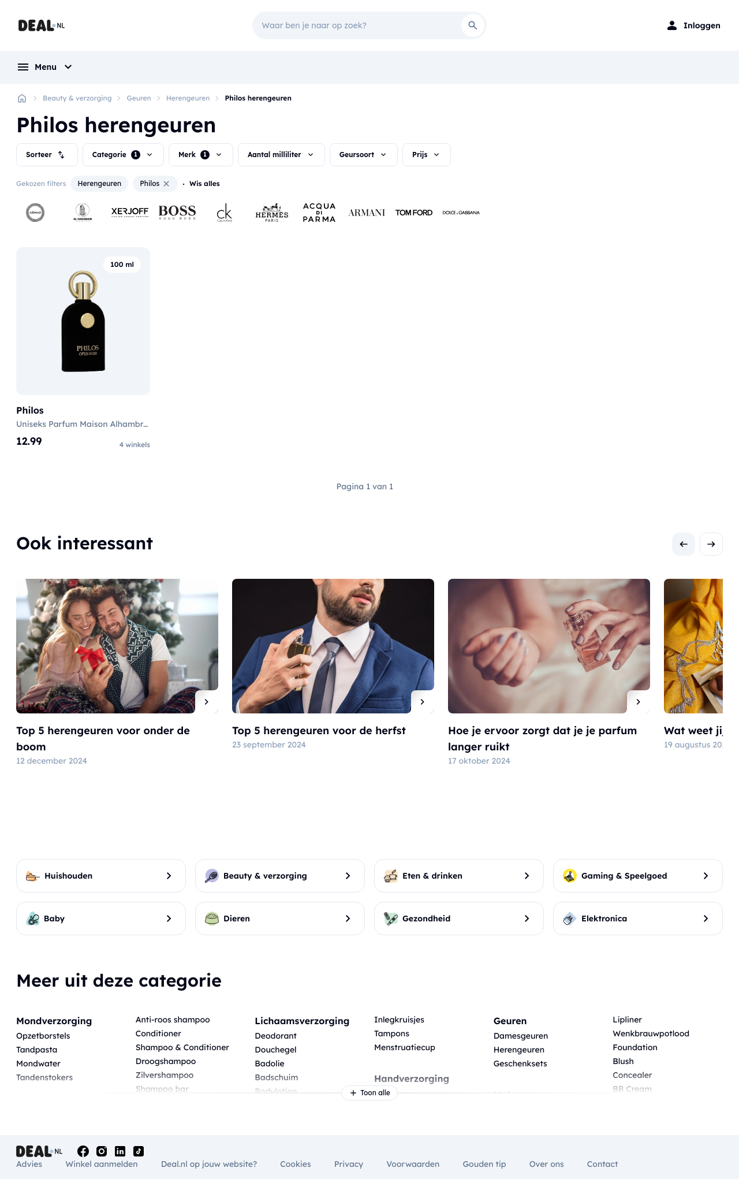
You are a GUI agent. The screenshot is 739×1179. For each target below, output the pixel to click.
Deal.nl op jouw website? (209, 1164)
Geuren (138, 98)
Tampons (391, 1033)
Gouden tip (484, 1164)
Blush (623, 1061)
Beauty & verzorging (77, 98)
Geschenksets (520, 1063)
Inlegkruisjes (399, 1019)
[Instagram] (102, 1151)
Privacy (349, 1164)
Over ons (546, 1164)
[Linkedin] (120, 1151)
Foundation (635, 1047)
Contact (602, 1164)
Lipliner (627, 1019)
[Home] (22, 98)
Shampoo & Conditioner (182, 1047)
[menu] (45, 67)
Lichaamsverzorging (302, 1020)
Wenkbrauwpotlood (651, 1033)
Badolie (269, 1063)
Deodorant (276, 1036)
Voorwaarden (412, 1164)
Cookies (295, 1164)
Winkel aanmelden (101, 1164)
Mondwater (38, 1063)
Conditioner (158, 1033)
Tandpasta (36, 1049)
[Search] (472, 25)
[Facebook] (83, 1151)
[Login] (693, 25)
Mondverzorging (54, 1020)
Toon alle (369, 1093)
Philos (155, 183)
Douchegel (275, 1049)
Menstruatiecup (404, 1047)
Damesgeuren (521, 1036)
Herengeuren (188, 98)
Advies (29, 1164)
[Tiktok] (138, 1151)
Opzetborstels (43, 1036)
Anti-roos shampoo (173, 1019)
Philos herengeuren (258, 98)
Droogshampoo (166, 1061)
